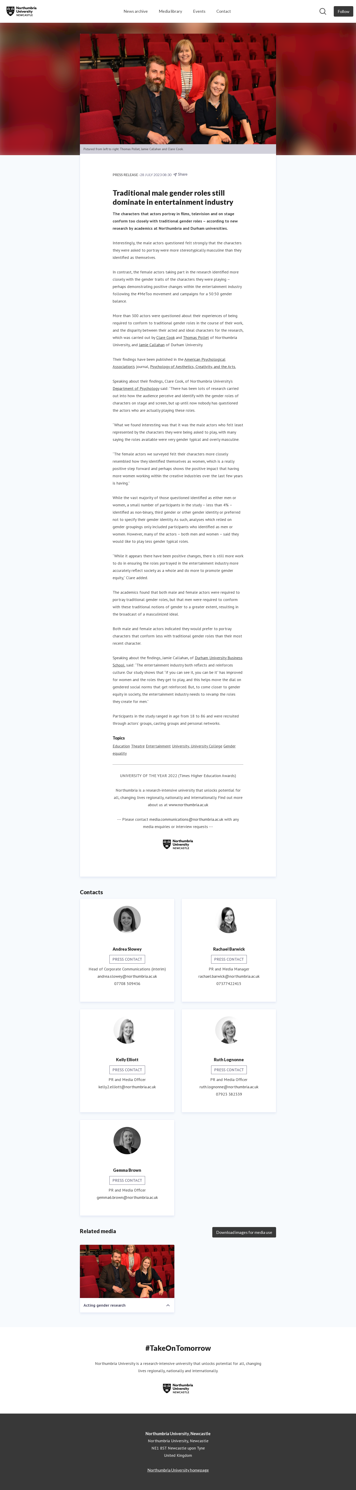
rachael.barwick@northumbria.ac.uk (229, 976)
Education (121, 746)
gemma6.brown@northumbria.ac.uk (127, 1197)
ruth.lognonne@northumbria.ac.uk (229, 1086)
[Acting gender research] (127, 1271)
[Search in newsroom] (322, 11)
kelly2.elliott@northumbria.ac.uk (127, 1086)
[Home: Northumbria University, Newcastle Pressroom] (21, 11)
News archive (136, 11)
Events (199, 11)
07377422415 (228, 983)
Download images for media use (244, 1232)
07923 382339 (229, 1094)
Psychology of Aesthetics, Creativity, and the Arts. (193, 366)
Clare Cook (165, 337)
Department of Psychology (136, 388)
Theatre (138, 746)
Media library (170, 11)
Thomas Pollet (196, 337)
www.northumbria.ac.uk (188, 804)
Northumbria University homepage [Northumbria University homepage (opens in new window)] (178, 1469)
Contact (223, 11)
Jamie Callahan (152, 344)
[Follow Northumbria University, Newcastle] (343, 11)
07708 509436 (127, 983)
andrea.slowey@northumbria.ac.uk (127, 976)
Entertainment (158, 746)
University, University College (197, 746)
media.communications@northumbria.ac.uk (186, 819)
